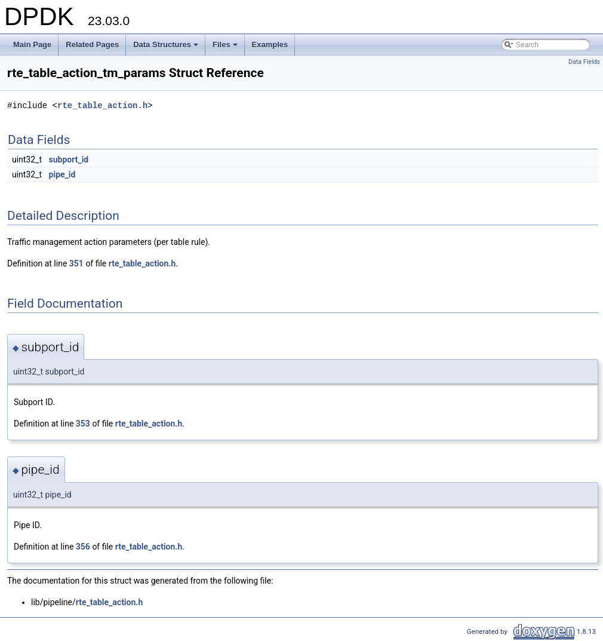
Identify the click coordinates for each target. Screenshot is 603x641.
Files (226, 48)
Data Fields (584, 62)
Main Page (32, 44)
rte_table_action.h (102, 105)
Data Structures (166, 48)
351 (76, 263)
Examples (270, 44)
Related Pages (92, 44)
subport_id (69, 159)
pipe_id (62, 174)
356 (83, 546)
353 (83, 423)
